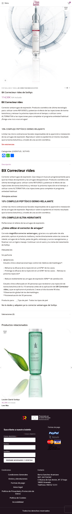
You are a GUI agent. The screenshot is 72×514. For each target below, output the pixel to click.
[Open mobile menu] (5, 3)
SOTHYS (26, 151)
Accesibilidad (17, 502)
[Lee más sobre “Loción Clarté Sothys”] (5, 406)
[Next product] (69, 88)
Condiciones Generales (18, 474)
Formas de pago (18, 483)
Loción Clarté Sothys (11, 399)
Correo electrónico (10, 436)
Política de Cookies (18, 498)
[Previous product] (65, 88)
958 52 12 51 (51, 485)
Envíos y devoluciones (18, 479)
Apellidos (7, 451)
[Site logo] (36, 3)
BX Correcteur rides (18, 170)
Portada (4, 88)
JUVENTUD (16, 151)
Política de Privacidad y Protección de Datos (18, 492)
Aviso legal (18, 487)
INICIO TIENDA (13, 88)
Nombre (6, 444)
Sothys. (7, 245)
